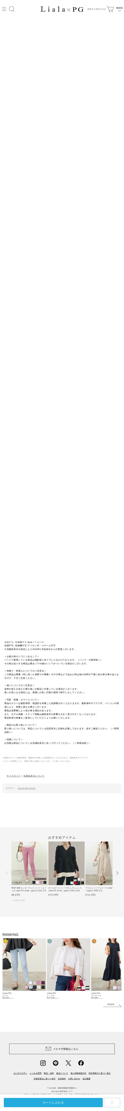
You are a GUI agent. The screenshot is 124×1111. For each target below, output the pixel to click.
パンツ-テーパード (27, 788)
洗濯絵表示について (33, 776)
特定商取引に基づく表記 (100, 1073)
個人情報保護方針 (78, 1073)
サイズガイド (13, 776)
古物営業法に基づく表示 (44, 1079)
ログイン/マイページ (96, 9)
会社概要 (86, 1079)
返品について (62, 1073)
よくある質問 (36, 1073)
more (111, 1004)
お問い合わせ (74, 1079)
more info (20, 900)
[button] (7, 873)
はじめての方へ (20, 1073)
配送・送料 (49, 1073)
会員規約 (62, 1079)
